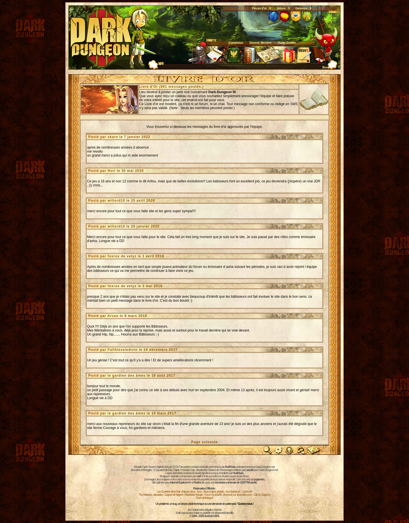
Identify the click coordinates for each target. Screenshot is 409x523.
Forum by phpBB (213, 494)
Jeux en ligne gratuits (213, 491)
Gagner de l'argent (173, 494)
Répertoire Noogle (193, 494)
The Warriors (145, 494)
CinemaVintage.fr (204, 497)
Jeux (199, 491)
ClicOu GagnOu (262, 494)
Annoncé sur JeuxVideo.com (237, 494)
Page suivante (204, 442)
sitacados (158, 494)
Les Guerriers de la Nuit (168, 491)
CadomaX (247, 491)
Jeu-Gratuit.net (233, 491)
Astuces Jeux (188, 491)
